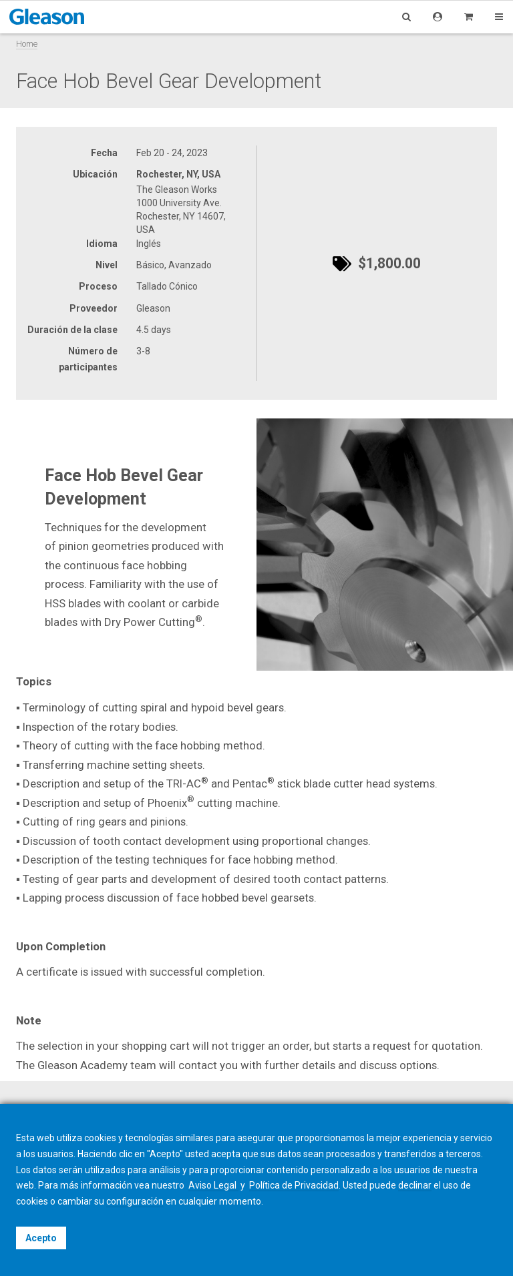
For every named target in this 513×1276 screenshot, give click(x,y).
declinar (415, 1185)
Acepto (41, 1238)
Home (26, 44)
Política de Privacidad (294, 1185)
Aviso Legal (213, 1185)
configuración (135, 1201)
